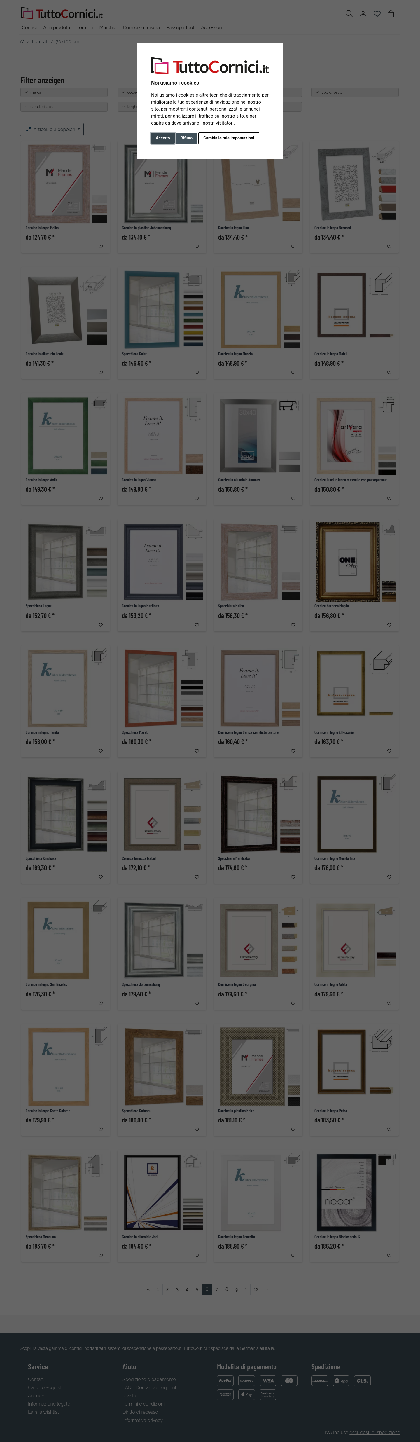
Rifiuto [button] (187, 138)
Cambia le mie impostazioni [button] (228, 138)
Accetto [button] (163, 138)
